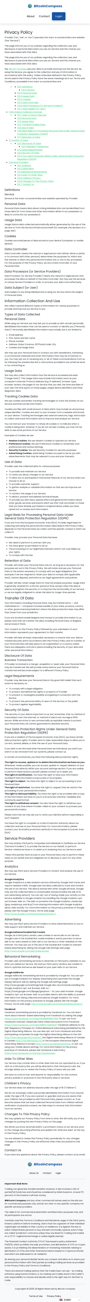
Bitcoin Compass (17, 68)
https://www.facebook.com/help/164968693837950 (32, 1018)
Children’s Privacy (29, 178)
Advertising (25, 168)
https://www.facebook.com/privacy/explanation (30, 1053)
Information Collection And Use (25, 111)
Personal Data (27, 93)
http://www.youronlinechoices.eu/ (53, 1043)
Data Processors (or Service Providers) (40, 105)
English (65, 1299)
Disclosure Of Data (29, 143)
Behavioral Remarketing (32, 171)
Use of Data (25, 127)
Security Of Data (28, 152)
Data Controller (28, 102)
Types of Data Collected (31, 115)
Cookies (24, 99)
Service (28, 89)
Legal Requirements (30, 149)
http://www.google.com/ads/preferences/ (27, 951)
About (31, 16)
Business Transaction (35, 146)
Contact (44, 16)
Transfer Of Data (18, 140)
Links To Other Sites (30, 174)
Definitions (25, 86)
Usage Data (25, 96)
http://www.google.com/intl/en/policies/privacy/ (30, 913)
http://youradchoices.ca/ (28, 1040)
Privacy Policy (54, 1296)
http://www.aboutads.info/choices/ (23, 1037)
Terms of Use (36, 1296)
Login (58, 16)
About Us (34, 1173)
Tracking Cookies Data (31, 124)
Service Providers (18, 162)
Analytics (24, 165)
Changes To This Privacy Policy (35, 181)
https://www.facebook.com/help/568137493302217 (31, 1024)
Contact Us (25, 184)
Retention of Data (28, 137)
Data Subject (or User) (31, 108)
